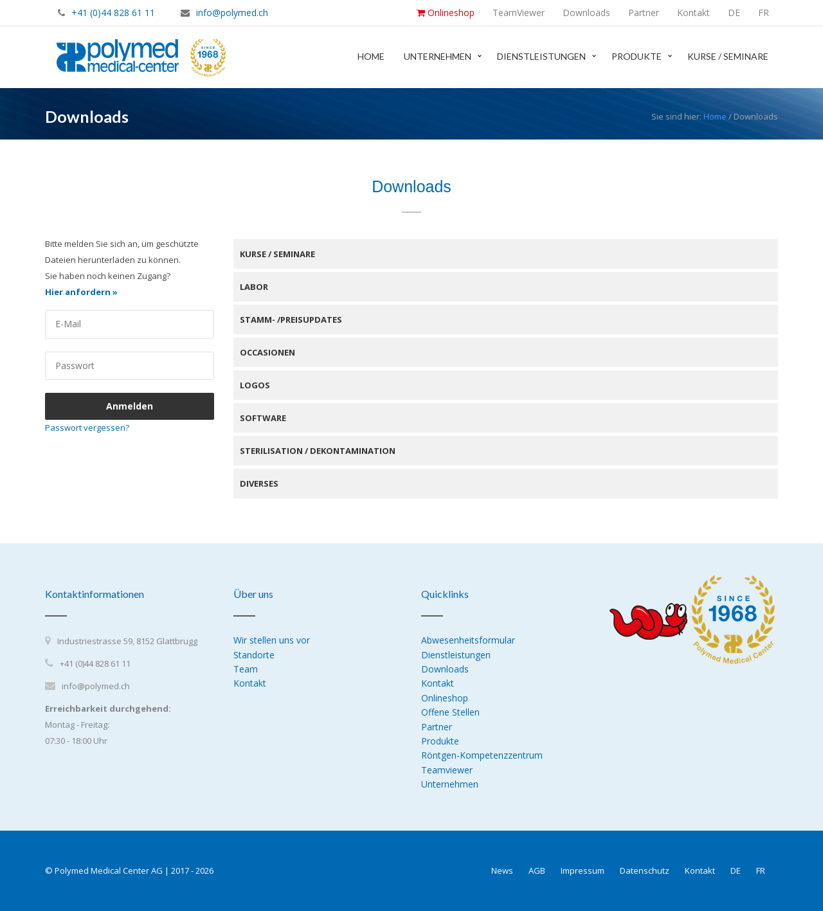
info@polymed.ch (232, 12)
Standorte (254, 655)
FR (760, 870)
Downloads (445, 669)
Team (245, 669)
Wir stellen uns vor (271, 640)
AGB (537, 870)
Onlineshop (444, 698)
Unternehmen (437, 56)
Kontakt (249, 683)
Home (370, 56)
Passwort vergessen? (87, 427)
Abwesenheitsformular (468, 640)
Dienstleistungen (541, 56)
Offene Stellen (450, 712)
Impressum (582, 870)
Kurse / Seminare (727, 56)
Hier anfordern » (81, 292)
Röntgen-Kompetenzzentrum (482, 755)
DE (735, 870)
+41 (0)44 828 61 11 (113, 12)
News (502, 870)
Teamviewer (447, 770)
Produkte (636, 56)
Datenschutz (644, 870)
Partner (436, 727)
